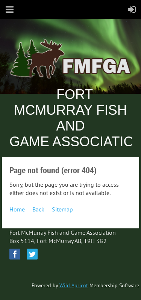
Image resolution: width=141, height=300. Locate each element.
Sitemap (62, 209)
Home (17, 209)
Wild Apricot (73, 285)
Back (38, 209)
